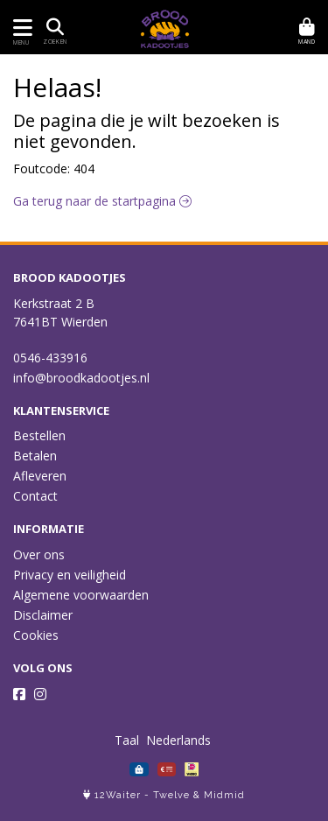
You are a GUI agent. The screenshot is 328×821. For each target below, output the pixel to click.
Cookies (36, 635)
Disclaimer (43, 615)
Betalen (35, 455)
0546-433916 (50, 357)
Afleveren (39, 475)
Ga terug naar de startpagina (102, 201)
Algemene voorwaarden (81, 594)
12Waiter (117, 795)
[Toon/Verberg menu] (19, 28)
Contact (35, 496)
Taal (127, 740)
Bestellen (39, 435)
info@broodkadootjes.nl (81, 377)
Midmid (224, 795)
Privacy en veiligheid (69, 574)
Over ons (39, 554)
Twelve (171, 795)
